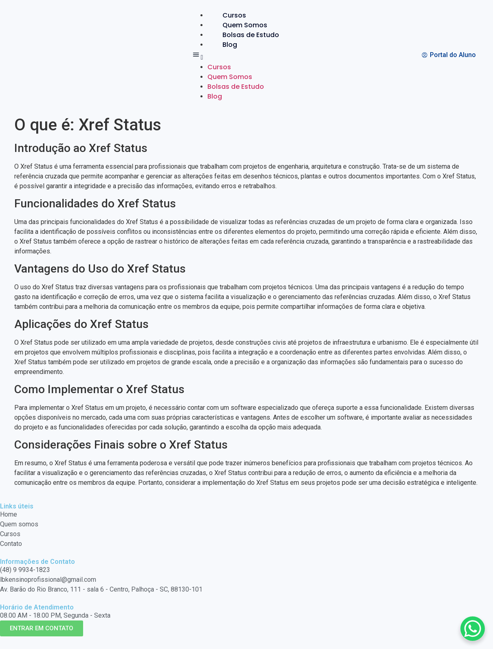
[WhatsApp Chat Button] (472, 628)
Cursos (234, 15)
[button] (242, 56)
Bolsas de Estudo (250, 35)
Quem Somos (244, 25)
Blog (229, 44)
